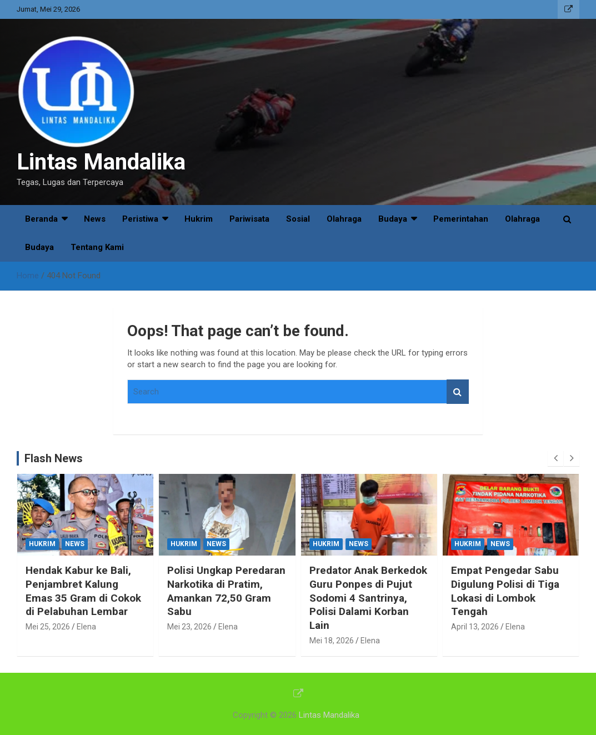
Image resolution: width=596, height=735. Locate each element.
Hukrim (198, 219)
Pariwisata (249, 219)
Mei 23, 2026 (189, 626)
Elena (86, 626)
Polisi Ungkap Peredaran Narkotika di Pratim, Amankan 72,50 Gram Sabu (226, 591)
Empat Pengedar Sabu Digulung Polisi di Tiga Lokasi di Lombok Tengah (505, 591)
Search (458, 391)
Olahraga (344, 219)
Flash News (53, 458)
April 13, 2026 (475, 626)
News (95, 219)
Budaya (392, 219)
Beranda (41, 219)
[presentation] (555, 458)
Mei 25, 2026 (48, 626)
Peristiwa (140, 219)
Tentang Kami (97, 247)
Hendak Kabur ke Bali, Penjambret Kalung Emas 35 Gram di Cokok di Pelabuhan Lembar (83, 591)
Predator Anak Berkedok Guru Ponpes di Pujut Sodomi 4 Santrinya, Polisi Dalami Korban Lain (368, 598)
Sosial (298, 219)
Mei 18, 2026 (331, 640)
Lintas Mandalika (101, 162)
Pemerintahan (460, 219)
